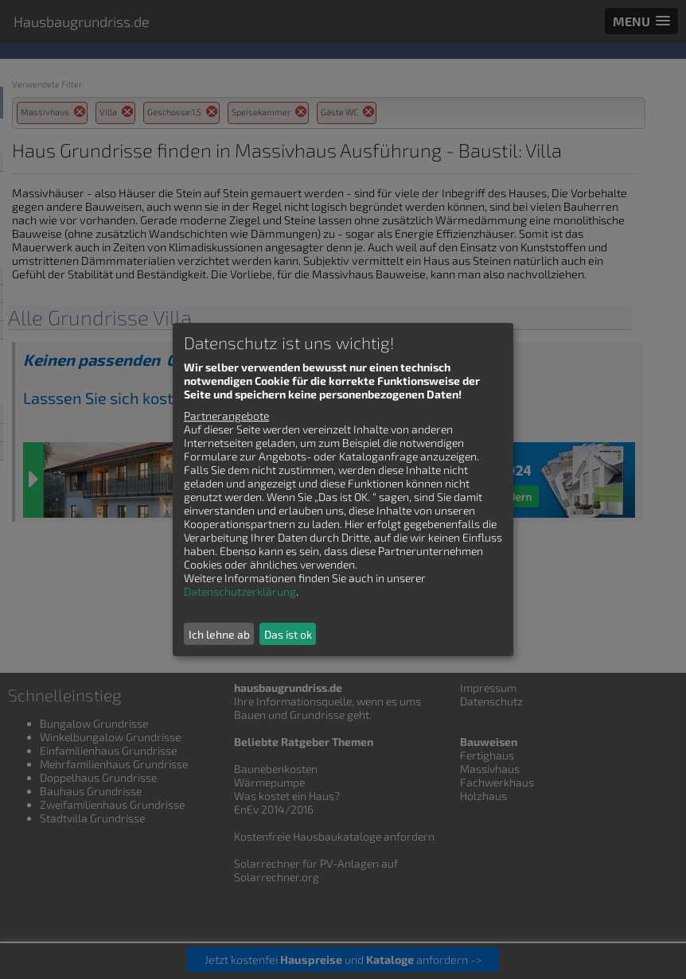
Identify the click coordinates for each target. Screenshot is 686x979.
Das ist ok (288, 634)
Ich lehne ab (219, 634)
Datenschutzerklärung (240, 591)
